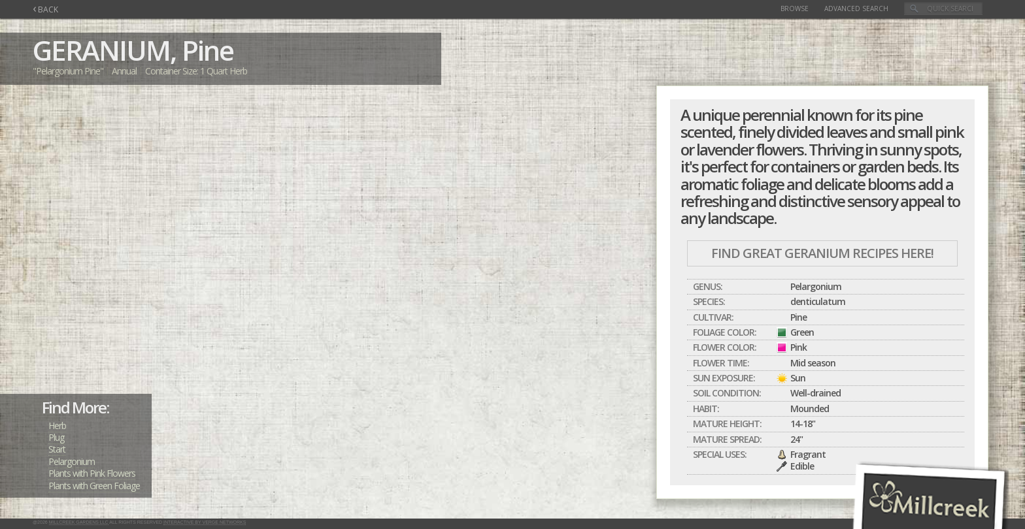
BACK (45, 9)
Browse (795, 8)
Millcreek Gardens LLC (79, 522)
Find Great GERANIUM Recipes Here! (822, 253)
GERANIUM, (104, 50)
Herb (57, 425)
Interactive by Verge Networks (204, 522)
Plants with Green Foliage (94, 485)
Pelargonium (71, 461)
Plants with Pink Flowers (91, 473)
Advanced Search (856, 8)
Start (56, 449)
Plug (56, 437)
